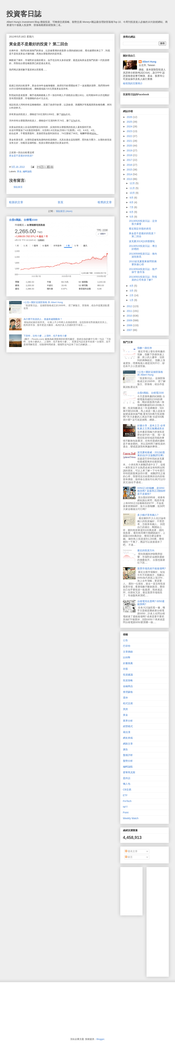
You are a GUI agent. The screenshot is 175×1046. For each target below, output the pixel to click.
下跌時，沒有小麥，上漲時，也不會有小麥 (45, 335)
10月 (132, 192)
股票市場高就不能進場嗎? (151, 568)
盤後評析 (128, 755)
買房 (125, 709)
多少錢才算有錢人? (147, 514)
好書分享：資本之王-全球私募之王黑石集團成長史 (151, 427)
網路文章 (128, 743)
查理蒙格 (128, 692)
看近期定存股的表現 (140, 228)
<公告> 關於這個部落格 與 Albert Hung (43, 302)
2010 (130, 315)
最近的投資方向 (146, 550)
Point (126, 812)
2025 (130, 121)
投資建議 (128, 674)
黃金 (19, 171)
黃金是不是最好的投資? (21, 155)
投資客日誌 (23, 14)
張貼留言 (18, 187)
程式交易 (128, 703)
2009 (130, 320)
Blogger (100, 1039)
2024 (130, 126)
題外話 (126, 778)
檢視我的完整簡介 (133, 83)
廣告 (125, 749)
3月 (132, 290)
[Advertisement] (162, 920)
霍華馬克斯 (129, 772)
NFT (125, 806)
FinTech (127, 801)
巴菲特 (126, 645)
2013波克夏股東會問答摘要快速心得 (142, 263)
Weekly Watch (131, 818)
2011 (130, 311)
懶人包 (126, 783)
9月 (132, 197)
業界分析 (128, 720)
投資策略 (128, 680)
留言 (129, 857)
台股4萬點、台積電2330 (23, 219)
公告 (125, 640)
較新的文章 (16, 202)
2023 (130, 131)
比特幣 (126, 657)
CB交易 (127, 789)
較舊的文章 (105, 202)
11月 (132, 188)
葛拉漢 (126, 732)
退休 (125, 697)
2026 (130, 117)
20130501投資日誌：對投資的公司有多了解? (143, 278)
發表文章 (131, 851)
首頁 (60, 202)
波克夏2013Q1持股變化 (142, 241)
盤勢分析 (128, 760)
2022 (130, 136)
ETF (125, 795)
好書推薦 (128, 663)
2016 (130, 164)
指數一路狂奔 (144, 348)
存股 (125, 668)
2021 (130, 140)
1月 (132, 300)
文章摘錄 (128, 651)
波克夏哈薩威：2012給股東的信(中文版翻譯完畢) (151, 454)
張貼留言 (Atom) (64, 211)
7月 (132, 207)
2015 (130, 169)
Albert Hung (149, 61)
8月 (132, 202)
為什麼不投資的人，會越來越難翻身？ (42, 319)
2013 (130, 179)
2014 (130, 174)
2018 (130, 155)
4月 (132, 285)
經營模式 (128, 726)
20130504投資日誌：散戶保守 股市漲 (143, 270)
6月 (132, 212)
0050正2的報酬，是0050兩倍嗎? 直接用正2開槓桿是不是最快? (151, 491)
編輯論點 (27, 171)
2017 (130, 160)
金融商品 (128, 686)
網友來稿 (128, 737)
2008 (130, 325)
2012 (130, 306)
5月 (132, 216)
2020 (130, 145)
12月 (132, 183)
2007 (130, 330)
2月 (132, 295)
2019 (130, 150)
